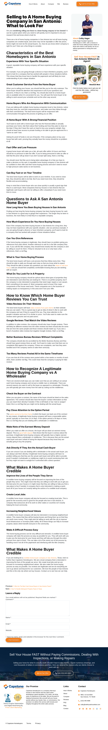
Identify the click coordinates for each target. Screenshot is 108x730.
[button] (43, 676)
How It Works (33, 4)
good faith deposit (26, 433)
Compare (51, 4)
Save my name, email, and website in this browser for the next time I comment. (35, 639)
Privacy (38, 726)
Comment (10, 599)
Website (9, 633)
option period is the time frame (21, 414)
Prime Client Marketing (13, 710)
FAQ (58, 4)
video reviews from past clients (42, 308)
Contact (65, 711)
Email (8, 627)
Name (8, 620)
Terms (28, 726)
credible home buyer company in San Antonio (40, 558)
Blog (64, 708)
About (43, 4)
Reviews (65, 4)
